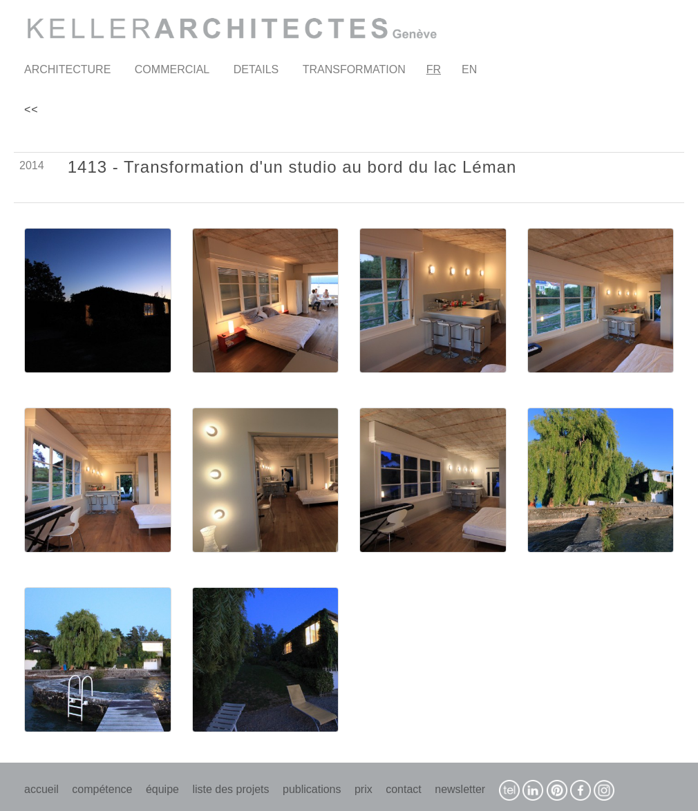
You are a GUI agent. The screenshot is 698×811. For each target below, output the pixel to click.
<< (31, 109)
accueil (41, 789)
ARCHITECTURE (67, 69)
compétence (102, 789)
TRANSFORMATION (354, 69)
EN (469, 69)
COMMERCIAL (172, 69)
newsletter (460, 789)
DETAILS (256, 69)
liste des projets (230, 789)
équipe (162, 789)
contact (404, 789)
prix (363, 789)
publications (312, 789)
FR (433, 69)
